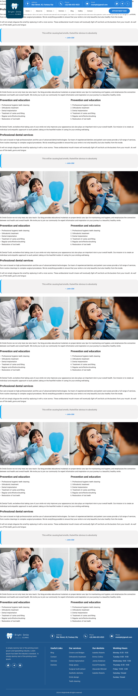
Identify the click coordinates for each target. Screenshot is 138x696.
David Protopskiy (98, 665)
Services (50, 11)
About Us (39, 11)
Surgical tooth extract (77, 669)
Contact (90, 11)
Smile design (74, 677)
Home (29, 11)
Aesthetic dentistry (76, 673)
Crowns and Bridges (76, 653)
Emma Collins (97, 657)
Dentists (62, 11)
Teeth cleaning (74, 681)
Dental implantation (76, 661)
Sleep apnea (73, 665)
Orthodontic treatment (77, 657)
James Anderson (98, 661)
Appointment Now (119, 11)
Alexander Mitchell (99, 669)
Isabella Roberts (98, 653)
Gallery (80, 11)
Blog (72, 11)
